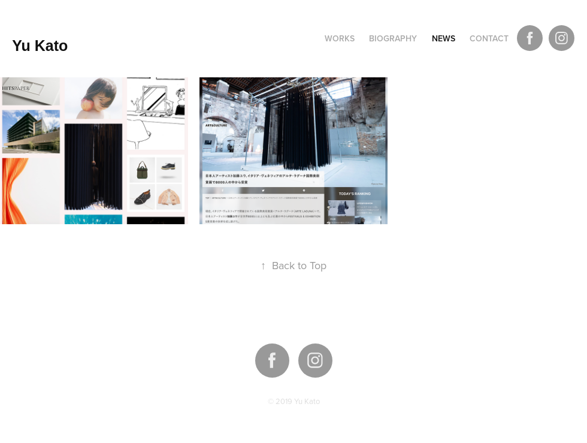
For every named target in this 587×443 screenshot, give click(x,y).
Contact (489, 38)
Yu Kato (40, 45)
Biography (393, 38)
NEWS (443, 38)
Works (340, 38)
